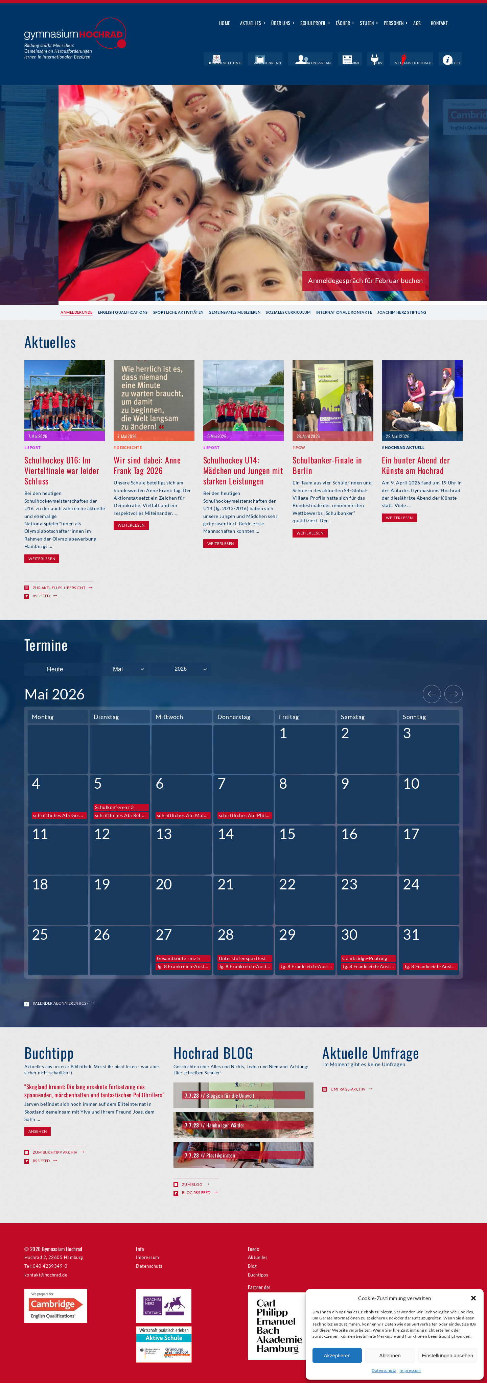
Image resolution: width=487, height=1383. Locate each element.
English (454, 63)
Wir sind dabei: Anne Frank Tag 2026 (147, 464)
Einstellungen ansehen (447, 1355)
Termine (366, 63)
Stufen (367, 22)
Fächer (343, 22)
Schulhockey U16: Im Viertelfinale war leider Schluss (61, 469)
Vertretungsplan (332, 63)
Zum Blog (192, 1184)
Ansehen (37, 1131)
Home (224, 22)
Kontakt (439, 22)
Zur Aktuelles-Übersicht (59, 587)
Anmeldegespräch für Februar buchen (365, 280)
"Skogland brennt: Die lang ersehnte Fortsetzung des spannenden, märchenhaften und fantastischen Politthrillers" (94, 1090)
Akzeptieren (337, 1355)
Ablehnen (389, 1355)
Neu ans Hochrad (420, 63)
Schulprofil (313, 22)
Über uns (281, 22)
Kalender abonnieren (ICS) (60, 1003)
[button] (473, 1298)
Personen (394, 22)
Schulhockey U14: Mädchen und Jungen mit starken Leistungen (243, 469)
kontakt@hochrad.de (45, 1274)
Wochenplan (292, 63)
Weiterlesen (41, 558)
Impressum (410, 1370)
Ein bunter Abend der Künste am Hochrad (416, 464)
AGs (417, 22)
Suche (458, 23)
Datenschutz (384, 1370)
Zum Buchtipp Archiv (55, 1152)
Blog (252, 1265)
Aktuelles (250, 22)
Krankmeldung (255, 63)
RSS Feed (41, 595)
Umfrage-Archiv (348, 1089)
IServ (388, 63)
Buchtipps (258, 1274)
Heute (55, 669)
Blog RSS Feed (196, 1192)
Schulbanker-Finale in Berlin (327, 464)
